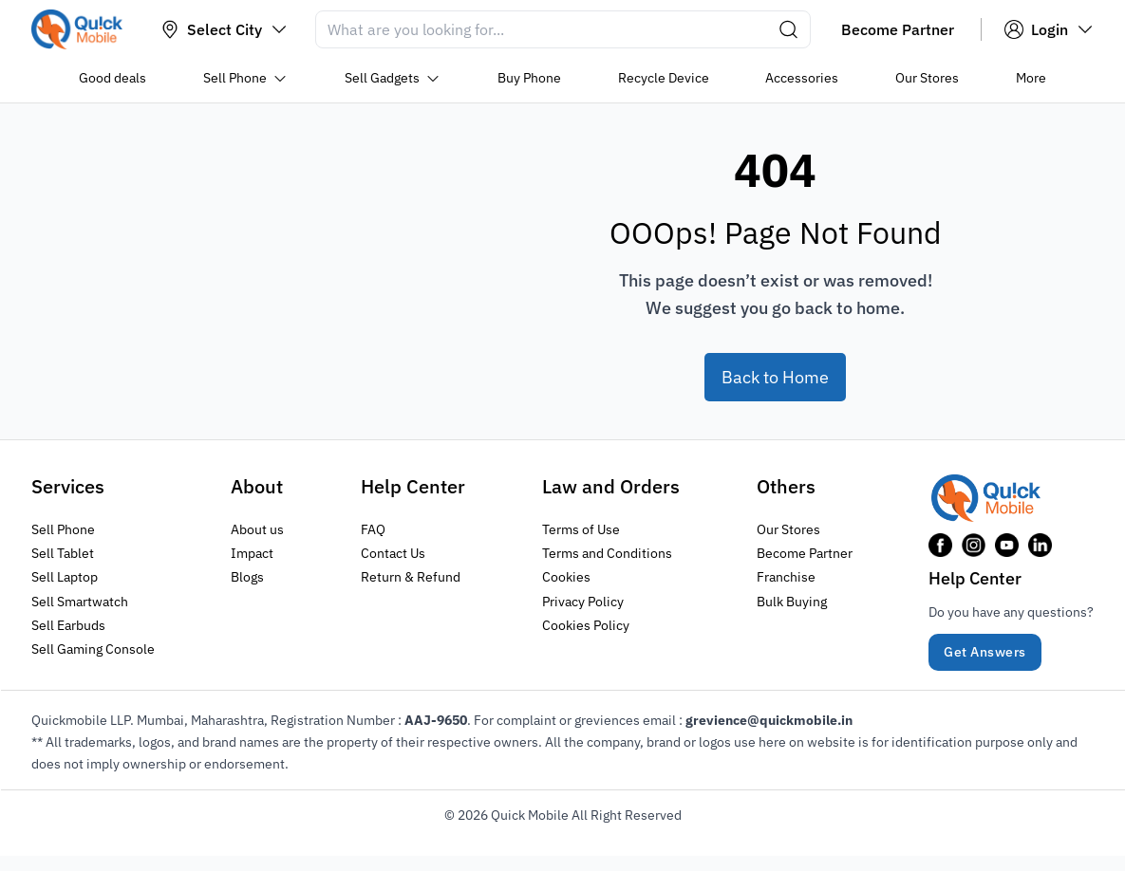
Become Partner (805, 553)
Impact (252, 553)
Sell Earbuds (68, 624)
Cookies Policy (585, 624)
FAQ (373, 529)
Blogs (247, 576)
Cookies (566, 576)
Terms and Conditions (607, 553)
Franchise (786, 576)
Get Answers (985, 651)
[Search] (563, 29)
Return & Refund (410, 576)
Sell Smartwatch (79, 600)
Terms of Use (581, 529)
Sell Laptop (64, 576)
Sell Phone (63, 529)
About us (257, 529)
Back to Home (775, 377)
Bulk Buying (792, 600)
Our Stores (788, 529)
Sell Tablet (62, 553)
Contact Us (393, 553)
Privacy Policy (583, 600)
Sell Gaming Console (93, 648)
